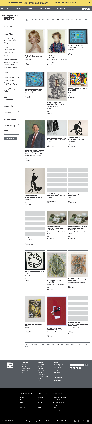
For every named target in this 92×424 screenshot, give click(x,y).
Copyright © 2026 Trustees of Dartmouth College (16, 421)
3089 (48, 19)
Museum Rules (26, 368)
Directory (40, 402)
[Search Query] (77, 365)
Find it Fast (43, 394)
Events (40, 405)
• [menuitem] (31, 421)
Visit (39, 410)
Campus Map (41, 400)
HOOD (86, 8)
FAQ (23, 372)
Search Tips (8, 34)
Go (86, 365)
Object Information (8, 99)
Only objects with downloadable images (11, 84)
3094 (72, 19)
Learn (30, 8)
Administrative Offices (59, 402)
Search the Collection (41, 371)
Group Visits (25, 366)
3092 (62, 19)
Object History (9, 106)
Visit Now (4, 8)
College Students (58, 368)
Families (22, 407)
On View (40, 366)
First (26, 19)
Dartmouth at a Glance (59, 397)
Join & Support (44, 8)
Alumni (22, 405)
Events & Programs (43, 376)
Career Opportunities (41, 379)
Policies (41, 421)
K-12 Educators (58, 372)
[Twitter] (83, 421)
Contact (48, 421)
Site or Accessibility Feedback (62, 421)
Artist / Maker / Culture (9, 90)
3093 (67, 19)
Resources (57, 394)
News (39, 407)
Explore (18, 8)
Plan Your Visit (25, 364)
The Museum (41, 364)
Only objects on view (11, 80)
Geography (8, 113)
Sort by (6, 130)
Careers (55, 407)
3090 (53, 19)
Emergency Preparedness (60, 405)
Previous (34, 19)
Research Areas (10, 119)
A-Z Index (40, 397)
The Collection (42, 368)
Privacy (35, 421)
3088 (43, 19)
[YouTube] (88, 421)
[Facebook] (75, 421)
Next (80, 19)
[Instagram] (79, 421)
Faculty (56, 370)
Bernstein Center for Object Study (58, 365)
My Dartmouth (26, 394)
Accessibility (25, 370)
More (5, 55)
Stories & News (42, 374)
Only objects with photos (12, 77)
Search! (10, 138)
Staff (21, 402)
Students (22, 397)
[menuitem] (26, 401)
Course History (9, 126)
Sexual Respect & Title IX (60, 410)
